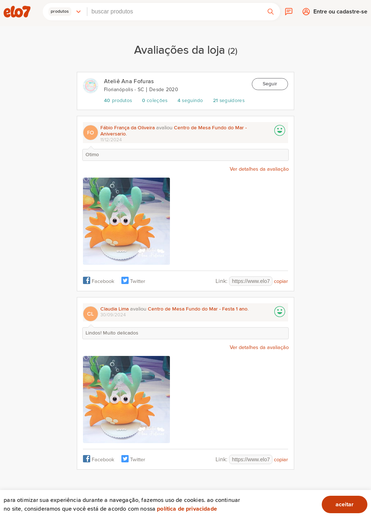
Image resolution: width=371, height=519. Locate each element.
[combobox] (174, 11)
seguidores (229, 100)
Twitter (137, 281)
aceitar (344, 504)
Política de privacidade (187, 509)
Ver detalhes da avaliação (259, 169)
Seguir (270, 83)
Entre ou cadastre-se (340, 13)
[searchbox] (174, 11)
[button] (65, 11)
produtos (118, 100)
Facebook (103, 281)
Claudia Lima (114, 309)
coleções (155, 100)
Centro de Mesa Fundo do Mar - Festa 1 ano (197, 309)
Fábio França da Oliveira (127, 127)
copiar (281, 281)
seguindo (190, 100)
